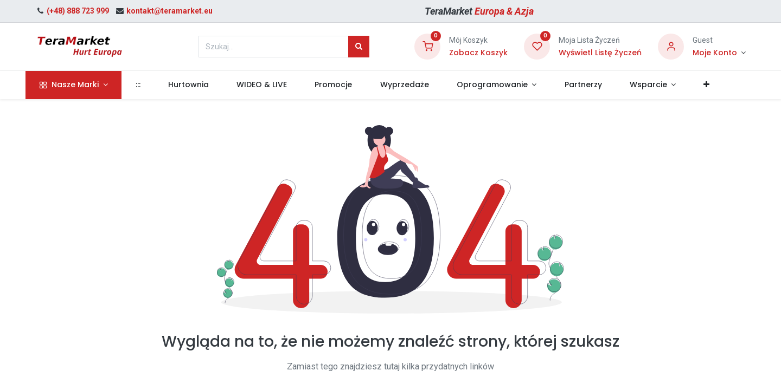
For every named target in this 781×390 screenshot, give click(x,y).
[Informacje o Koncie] (719, 53)
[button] (716, 85)
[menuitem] (147, 85)
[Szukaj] (358, 46)
